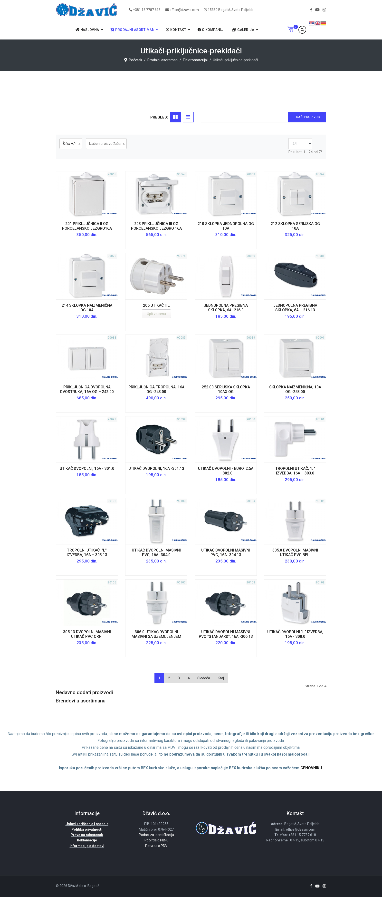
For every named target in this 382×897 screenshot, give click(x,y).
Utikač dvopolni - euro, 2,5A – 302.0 (225, 470)
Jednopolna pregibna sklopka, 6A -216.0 (226, 307)
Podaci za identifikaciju (156, 835)
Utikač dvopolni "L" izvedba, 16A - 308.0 (295, 634)
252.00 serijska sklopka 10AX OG (226, 389)
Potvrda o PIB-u (156, 840)
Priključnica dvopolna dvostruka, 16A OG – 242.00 (87, 389)
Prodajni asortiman (132, 30)
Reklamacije (87, 840)
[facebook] (311, 10)
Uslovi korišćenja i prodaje (87, 824)
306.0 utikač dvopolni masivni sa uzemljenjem (156, 634)
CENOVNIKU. (311, 768)
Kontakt (176, 30)
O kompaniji (211, 30)
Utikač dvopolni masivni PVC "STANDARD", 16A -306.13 (226, 634)
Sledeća (203, 678)
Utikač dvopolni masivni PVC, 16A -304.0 (156, 552)
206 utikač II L (156, 305)
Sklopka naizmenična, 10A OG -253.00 (295, 389)
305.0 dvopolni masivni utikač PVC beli (295, 552)
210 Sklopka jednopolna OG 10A (226, 226)
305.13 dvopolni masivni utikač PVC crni (87, 634)
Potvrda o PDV (156, 846)
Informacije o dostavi (87, 846)
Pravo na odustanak (87, 835)
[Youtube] (317, 10)
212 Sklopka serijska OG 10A (295, 226)
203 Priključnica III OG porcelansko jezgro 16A (156, 226)
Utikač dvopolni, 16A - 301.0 (87, 468)
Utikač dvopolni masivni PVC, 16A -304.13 (225, 552)
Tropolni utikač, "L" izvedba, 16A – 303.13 (87, 552)
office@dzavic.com (184, 10)
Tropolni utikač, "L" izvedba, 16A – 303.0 (295, 470)
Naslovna (87, 30)
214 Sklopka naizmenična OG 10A (87, 307)
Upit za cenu (156, 314)
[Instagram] (324, 10)
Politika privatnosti (86, 829)
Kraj (221, 678)
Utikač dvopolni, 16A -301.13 (156, 468)
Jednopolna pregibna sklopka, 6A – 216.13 (295, 307)
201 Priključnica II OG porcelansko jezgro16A (87, 226)
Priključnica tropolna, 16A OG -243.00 (156, 389)
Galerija (243, 30)
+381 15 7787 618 (147, 10)
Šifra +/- (69, 143)
